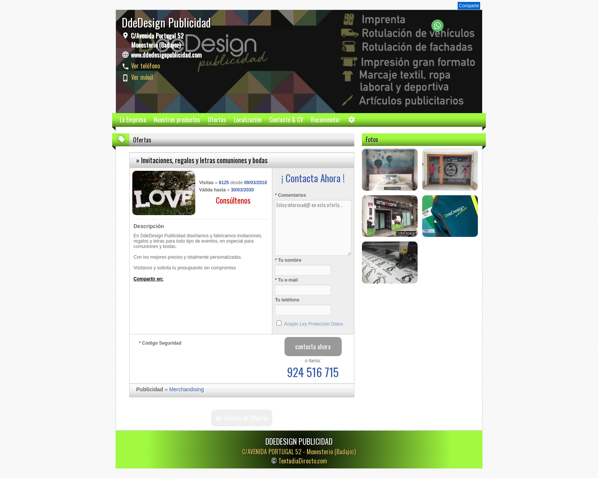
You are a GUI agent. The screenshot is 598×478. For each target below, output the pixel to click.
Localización (248, 119)
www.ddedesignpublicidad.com (166, 54)
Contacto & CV (286, 119)
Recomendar (325, 119)
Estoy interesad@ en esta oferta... (313, 228)
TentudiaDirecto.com (302, 460)
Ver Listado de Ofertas (241, 418)
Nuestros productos (177, 119)
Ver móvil (142, 77)
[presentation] (197, 363)
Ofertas (217, 119)
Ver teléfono (145, 65)
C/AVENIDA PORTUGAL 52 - (299, 451)
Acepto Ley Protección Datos (313, 324)
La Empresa (133, 119)
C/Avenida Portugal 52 (156, 40)
